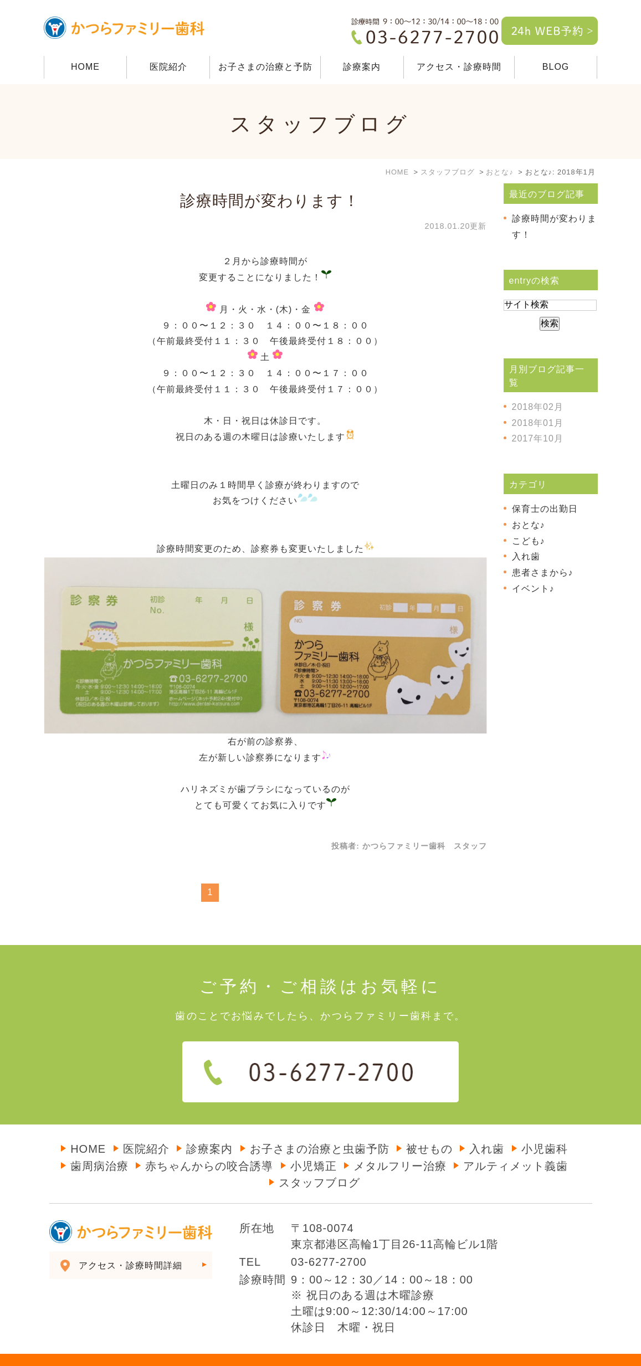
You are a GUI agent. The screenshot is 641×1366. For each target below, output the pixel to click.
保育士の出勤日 (545, 508)
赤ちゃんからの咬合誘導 (209, 1144)
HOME (85, 66)
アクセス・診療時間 (459, 66)
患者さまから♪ (542, 572)
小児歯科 (544, 1127)
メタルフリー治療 (400, 1144)
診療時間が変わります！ (270, 200)
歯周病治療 (99, 1144)
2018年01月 (537, 423)
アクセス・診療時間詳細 (130, 1243)
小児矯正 (313, 1144)
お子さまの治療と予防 (265, 66)
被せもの (429, 1127)
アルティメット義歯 (515, 1144)
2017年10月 (537, 438)
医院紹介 (168, 66)
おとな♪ (528, 525)
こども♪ (528, 541)
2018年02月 (537, 407)
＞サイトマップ (73, 1349)
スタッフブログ (319, 1160)
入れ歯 (526, 556)
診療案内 (209, 1127)
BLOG (555, 66)
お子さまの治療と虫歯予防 (319, 1127)
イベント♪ (533, 588)
